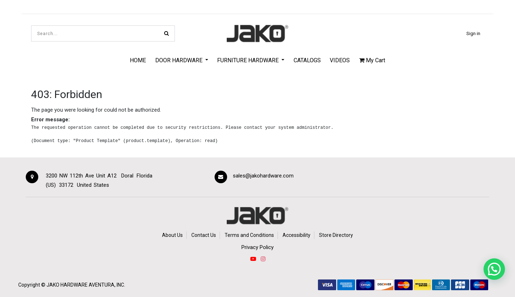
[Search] (166, 33)
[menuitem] (138, 60)
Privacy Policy (257, 247)
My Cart (372, 60)
